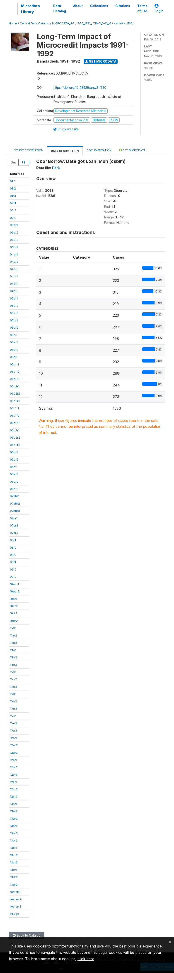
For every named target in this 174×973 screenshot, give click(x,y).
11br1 (13, 650)
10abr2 (14, 591)
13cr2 (14, 855)
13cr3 (14, 862)
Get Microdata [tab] (132, 150)
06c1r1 (14, 408)
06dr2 (14, 459)
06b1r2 (14, 371)
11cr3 (13, 686)
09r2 (13, 569)
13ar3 (14, 818)
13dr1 (13, 870)
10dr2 (14, 620)
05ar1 (14, 298)
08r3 (13, 555)
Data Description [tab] (65, 151)
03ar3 (14, 239)
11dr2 (13, 701)
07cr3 (14, 533)
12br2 (14, 767)
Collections (99, 6)
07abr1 (14, 496)
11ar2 (13, 635)
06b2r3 (15, 401)
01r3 (13, 196)
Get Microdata (100, 61)
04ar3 (14, 269)
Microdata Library (30, 9)
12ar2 (14, 745)
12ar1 (13, 738)
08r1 (13, 540)
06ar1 (14, 342)
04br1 (14, 276)
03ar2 (14, 232)
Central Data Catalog (34, 23)
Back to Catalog (27, 935)
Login (159, 8)
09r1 (13, 562)
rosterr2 (15, 899)
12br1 (13, 760)
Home (13, 23)
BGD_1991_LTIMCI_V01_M (94, 23)
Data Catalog (59, 8)
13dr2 (14, 877)
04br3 (14, 291)
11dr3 (13, 708)
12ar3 (14, 752)
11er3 (13, 730)
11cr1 (13, 672)
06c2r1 (14, 430)
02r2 (13, 210)
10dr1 (13, 613)
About (78, 6)
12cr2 (14, 789)
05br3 (14, 335)
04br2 (14, 283)
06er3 (14, 489)
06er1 (14, 474)
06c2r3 (15, 445)
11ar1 (13, 628)
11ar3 (13, 642)
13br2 (14, 833)
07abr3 (15, 510)
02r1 (13, 203)
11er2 (13, 723)
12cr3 (14, 796)
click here (85, 959)
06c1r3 (14, 423)
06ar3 (14, 357)
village (14, 913)
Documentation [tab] (99, 150)
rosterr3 (15, 906)
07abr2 (15, 503)
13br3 (14, 840)
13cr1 (13, 847)
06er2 (14, 481)
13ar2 (14, 811)
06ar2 (14, 349)
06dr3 (14, 467)
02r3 (13, 218)
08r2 (13, 547)
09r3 (13, 576)
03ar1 (14, 225)
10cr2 (14, 606)
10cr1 (13, 599)
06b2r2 (15, 393)
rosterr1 (15, 891)
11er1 (13, 716)
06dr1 (14, 452)
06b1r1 (14, 364)
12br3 (14, 774)
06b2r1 (14, 386)
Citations (122, 6)
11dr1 (13, 694)
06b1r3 (14, 379)
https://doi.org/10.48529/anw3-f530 (79, 87)
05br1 (14, 320)
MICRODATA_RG (63, 23)
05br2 (14, 327)
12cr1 (13, 782)
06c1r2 (14, 415)
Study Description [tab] (28, 150)
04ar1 (14, 254)
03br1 (14, 247)
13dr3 (14, 884)
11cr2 (13, 679)
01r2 (13, 188)
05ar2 (14, 305)
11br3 (13, 665)
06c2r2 (15, 437)
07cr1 (13, 518)
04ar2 (14, 261)
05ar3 (14, 313)
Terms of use (142, 8)
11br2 (13, 657)
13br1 (13, 826)
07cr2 (14, 525)
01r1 (12, 181)
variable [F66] (123, 23)
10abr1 (14, 584)
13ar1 (13, 804)
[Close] (170, 941)
